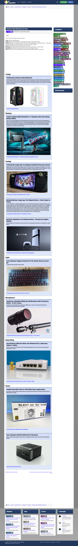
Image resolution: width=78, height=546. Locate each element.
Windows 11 (10, 516)
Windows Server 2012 (58, 74)
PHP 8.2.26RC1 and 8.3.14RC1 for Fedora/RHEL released (41, 472)
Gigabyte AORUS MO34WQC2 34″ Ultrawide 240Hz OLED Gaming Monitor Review (22, 156)
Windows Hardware (59, 60)
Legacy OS (57, 45)
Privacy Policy (52, 542)
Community (29, 2)
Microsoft (65, 45)
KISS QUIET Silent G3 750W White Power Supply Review (17, 429)
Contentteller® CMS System (15, 543)
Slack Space (57, 51)
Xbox (56, 86)
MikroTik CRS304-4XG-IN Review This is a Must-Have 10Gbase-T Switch (21, 381)
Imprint (41, 542)
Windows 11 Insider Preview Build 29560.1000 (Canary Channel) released (13, 519)
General (65, 39)
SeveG (63, 522)
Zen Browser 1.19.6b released (29, 517)
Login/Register (63, 2)
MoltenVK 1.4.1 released (45, 533)
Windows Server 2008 (59, 72)
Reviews (9, 31)
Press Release (58, 47)
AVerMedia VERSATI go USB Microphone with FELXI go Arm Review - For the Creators (23, 335)
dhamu (63, 529)
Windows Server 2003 (59, 70)
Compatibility (23, 2)
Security (65, 49)
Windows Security (58, 68)
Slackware (27, 528)
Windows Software (58, 82)
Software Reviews (58, 53)
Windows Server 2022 (59, 78)
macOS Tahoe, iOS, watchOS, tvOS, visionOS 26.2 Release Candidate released (48, 526)
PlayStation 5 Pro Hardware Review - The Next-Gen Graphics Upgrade (20, 252)
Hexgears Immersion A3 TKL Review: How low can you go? (18, 293)
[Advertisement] (39, 17)
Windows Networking (59, 64)
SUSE (26, 521)
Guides (57, 41)
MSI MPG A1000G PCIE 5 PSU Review (14, 466)
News (7, 35)
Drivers (57, 35)
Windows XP (66, 84)
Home (18, 2)
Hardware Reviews (58, 43)
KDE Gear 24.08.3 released (12, 472)
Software (65, 51)
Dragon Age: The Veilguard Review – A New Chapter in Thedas (19, 213)
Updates (67, 53)
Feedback (57, 39)
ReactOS (65, 47)
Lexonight (64, 516)
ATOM (59, 542)
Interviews (67, 43)
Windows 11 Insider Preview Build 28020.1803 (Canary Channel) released (13, 527)
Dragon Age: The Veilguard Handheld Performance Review (18, 194)
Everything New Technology (60, 37)
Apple (43, 516)
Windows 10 (64, 55)
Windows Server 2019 (59, 76)
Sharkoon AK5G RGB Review (12, 108)
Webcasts (57, 55)
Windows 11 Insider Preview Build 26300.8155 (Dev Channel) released (13, 536)
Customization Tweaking (59, 33)
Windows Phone (58, 66)
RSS (56, 542)
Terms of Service (46, 542)
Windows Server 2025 (59, 80)
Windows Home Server (59, 62)
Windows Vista (58, 84)
